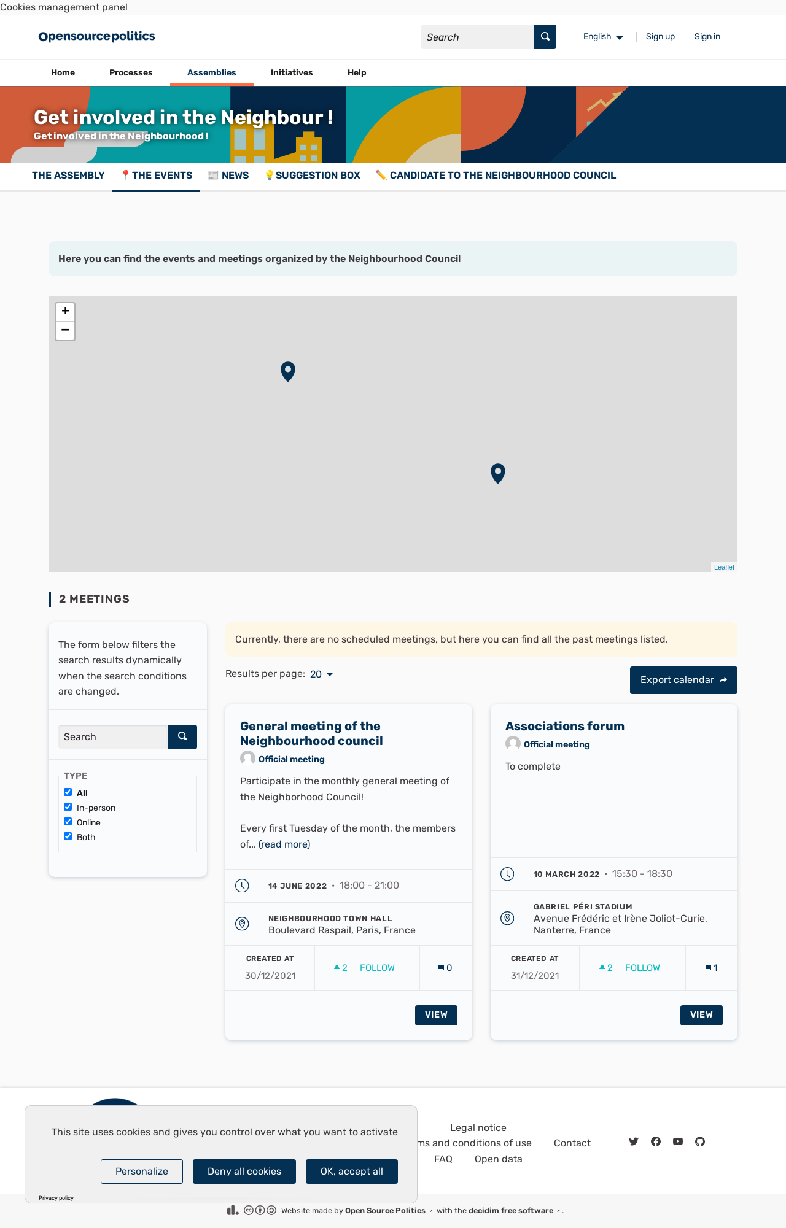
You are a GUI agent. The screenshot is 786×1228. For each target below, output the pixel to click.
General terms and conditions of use (448, 1143)
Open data (499, 1159)
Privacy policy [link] (56, 1198)
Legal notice (478, 1127)
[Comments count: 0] (445, 974)
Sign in (707, 36)
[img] (723, 680)
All (76, 793)
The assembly (68, 175)
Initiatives (292, 73)
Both (80, 837)
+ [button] (65, 312)
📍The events (156, 175)
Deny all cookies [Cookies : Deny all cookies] (244, 1171)
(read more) (284, 850)
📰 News (228, 175)
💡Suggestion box (311, 175)
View (436, 1021)
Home (63, 73)
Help (357, 73)
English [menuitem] (597, 36)
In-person (89, 808)
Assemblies (211, 73)
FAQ (443, 1159)
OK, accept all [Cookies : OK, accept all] (352, 1171)
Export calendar (683, 679)
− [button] (65, 331)
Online (82, 822)
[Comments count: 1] (711, 974)
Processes (131, 73)
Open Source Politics (389, 1210)
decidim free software (515, 1210)
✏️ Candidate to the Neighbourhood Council (495, 175)
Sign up (660, 36)
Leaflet (724, 567)
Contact (572, 1143)
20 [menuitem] (316, 674)
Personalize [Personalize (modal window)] (141, 1171)
